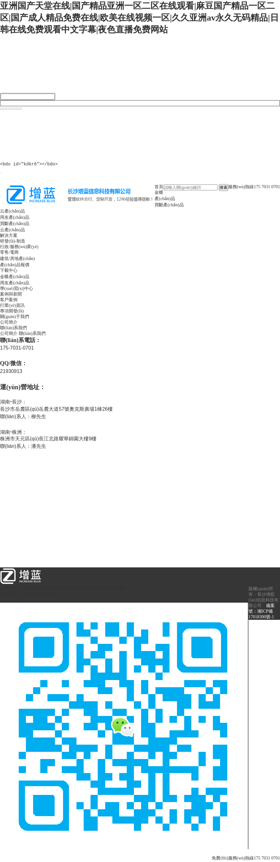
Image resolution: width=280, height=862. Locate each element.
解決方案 (8, 236)
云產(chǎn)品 (12, 212)
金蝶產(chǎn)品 (14, 277)
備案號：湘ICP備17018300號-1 (261, 612)
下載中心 (8, 271)
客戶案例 (8, 300)
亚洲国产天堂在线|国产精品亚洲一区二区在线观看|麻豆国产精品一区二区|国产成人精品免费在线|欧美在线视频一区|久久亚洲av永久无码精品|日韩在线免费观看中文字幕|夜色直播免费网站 (139, 17)
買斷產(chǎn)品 (169, 205)
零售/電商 (9, 253)
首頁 (159, 187)
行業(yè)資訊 (12, 306)
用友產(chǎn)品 (14, 218)
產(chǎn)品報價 (14, 265)
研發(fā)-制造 (12, 242)
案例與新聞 (11, 295)
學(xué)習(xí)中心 (16, 289)
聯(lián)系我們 (13, 328)
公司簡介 (8, 323)
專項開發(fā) (12, 312)
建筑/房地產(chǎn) (17, 259)
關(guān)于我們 (14, 317)
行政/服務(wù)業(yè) (19, 247)
